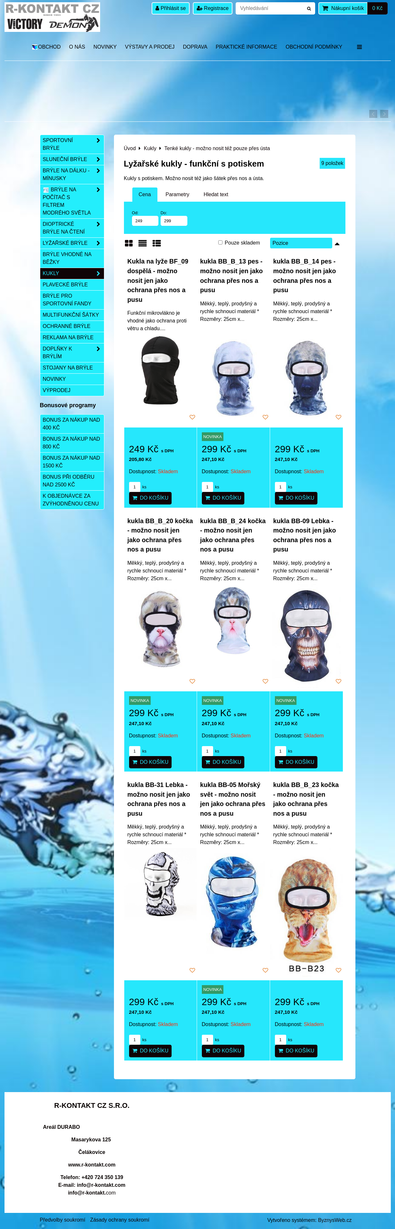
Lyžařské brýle (73, 243)
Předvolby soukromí (62, 1220)
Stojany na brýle (68, 367)
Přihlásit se (170, 8)
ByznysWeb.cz (335, 1220)
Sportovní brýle (73, 144)
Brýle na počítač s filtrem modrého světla (73, 201)
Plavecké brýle (65, 284)
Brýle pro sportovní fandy (67, 299)
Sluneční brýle (73, 159)
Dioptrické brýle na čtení (73, 228)
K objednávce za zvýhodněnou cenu (71, 499)
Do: (174, 218)
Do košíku (150, 498)
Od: (145, 218)
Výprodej (57, 390)
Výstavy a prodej (149, 47)
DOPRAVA (195, 47)
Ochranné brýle (66, 326)
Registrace (213, 8)
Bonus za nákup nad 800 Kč (71, 442)
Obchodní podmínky (314, 47)
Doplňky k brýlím (73, 352)
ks (137, 487)
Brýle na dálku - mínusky (73, 174)
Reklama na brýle (68, 337)
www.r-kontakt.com (92, 1164)
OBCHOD (46, 47)
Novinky (105, 47)
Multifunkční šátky (71, 315)
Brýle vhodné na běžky (67, 258)
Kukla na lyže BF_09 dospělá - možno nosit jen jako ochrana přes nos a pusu (157, 280)
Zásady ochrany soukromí (119, 1220)
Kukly (73, 273)
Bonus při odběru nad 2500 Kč (69, 480)
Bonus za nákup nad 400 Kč (71, 423)
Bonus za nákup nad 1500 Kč (71, 461)
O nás (77, 47)
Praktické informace (246, 47)
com (92, 1192)
